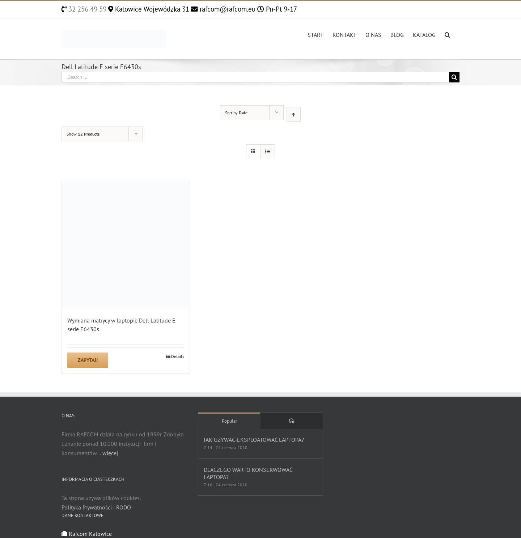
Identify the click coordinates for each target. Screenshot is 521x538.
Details (177, 356)
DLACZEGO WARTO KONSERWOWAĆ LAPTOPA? (248, 473)
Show (83, 134)
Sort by (236, 112)
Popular (229, 421)
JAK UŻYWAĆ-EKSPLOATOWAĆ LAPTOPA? (254, 439)
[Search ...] (255, 77)
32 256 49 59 (86, 9)
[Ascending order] (294, 114)
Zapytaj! (88, 360)
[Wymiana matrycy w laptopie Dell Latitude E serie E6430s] (126, 245)
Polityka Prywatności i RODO (96, 507)
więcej (110, 453)
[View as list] (267, 152)
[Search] (447, 34)
